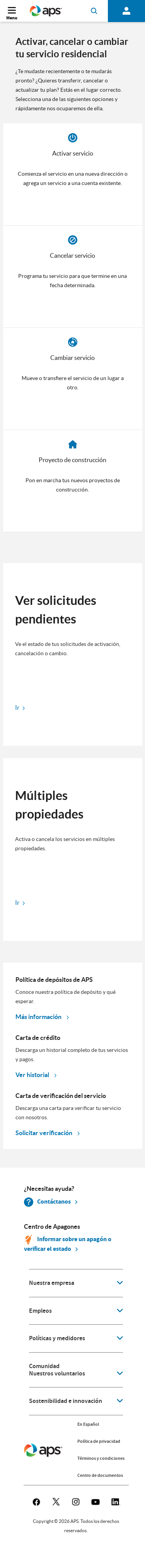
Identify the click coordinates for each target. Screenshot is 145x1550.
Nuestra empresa (51, 1282)
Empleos (40, 1310)
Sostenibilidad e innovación (65, 1401)
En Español (88, 1424)
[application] (76, 1283)
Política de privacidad (98, 1441)
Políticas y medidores (57, 1338)
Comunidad (44, 1366)
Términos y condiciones (101, 1458)
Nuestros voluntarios (57, 1373)
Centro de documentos (100, 1475)
